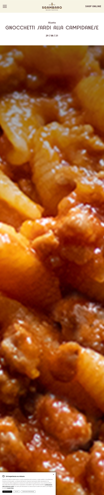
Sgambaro (52, 6)
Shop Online (93, 6)
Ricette (52, 22)
